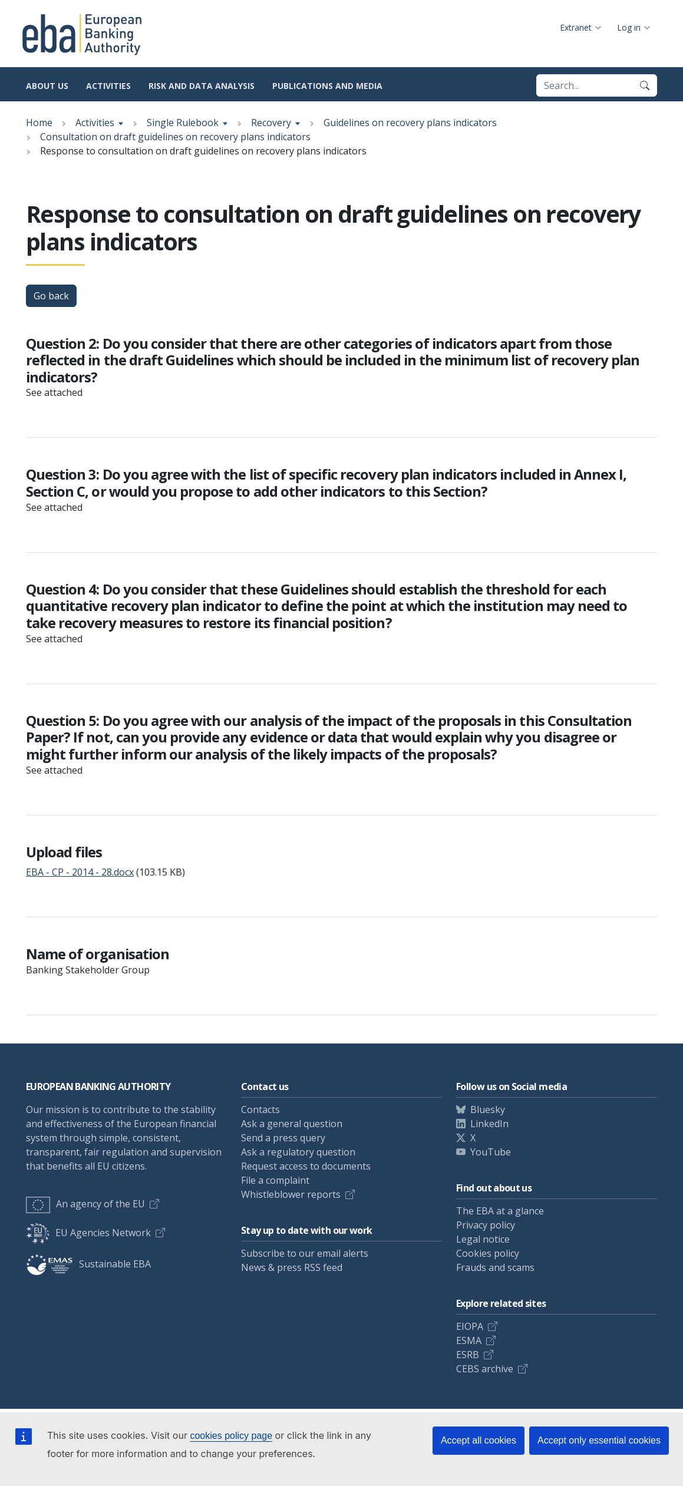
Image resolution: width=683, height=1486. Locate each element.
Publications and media (327, 85)
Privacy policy (485, 1224)
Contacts (260, 1109)
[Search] (644, 85)
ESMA (468, 1340)
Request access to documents (306, 1166)
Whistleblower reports (291, 1194)
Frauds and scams (495, 1267)
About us (47, 85)
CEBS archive (484, 1368)
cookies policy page (231, 1436)
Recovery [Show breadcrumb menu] (271, 122)
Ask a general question (291, 1123)
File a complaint (275, 1180)
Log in (629, 27)
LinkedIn (489, 1123)
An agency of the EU (85, 1203)
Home (39, 122)
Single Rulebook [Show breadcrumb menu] (183, 122)
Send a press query (283, 1137)
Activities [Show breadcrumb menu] (94, 122)
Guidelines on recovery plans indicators (410, 122)
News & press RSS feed (291, 1267)
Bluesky (487, 1109)
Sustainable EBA (88, 1263)
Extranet (576, 27)
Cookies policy (487, 1253)
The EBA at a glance (500, 1210)
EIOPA (469, 1326)
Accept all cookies (478, 1440)
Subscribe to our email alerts (304, 1253)
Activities (108, 85)
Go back (51, 295)
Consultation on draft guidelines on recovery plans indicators (175, 136)
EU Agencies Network (88, 1232)
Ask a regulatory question (298, 1151)
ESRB (467, 1354)
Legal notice (483, 1239)
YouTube (490, 1151)
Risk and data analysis (202, 85)
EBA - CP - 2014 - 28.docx (80, 872)
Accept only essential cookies (599, 1440)
